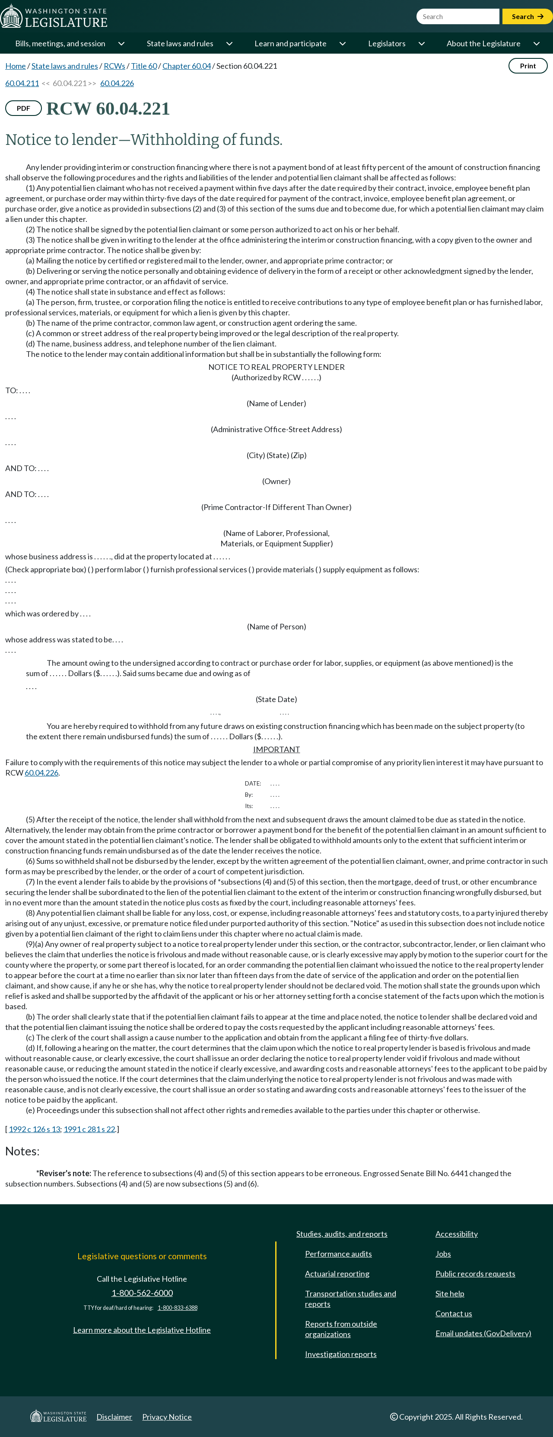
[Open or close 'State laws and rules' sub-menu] (229, 43)
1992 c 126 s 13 (34, 1129)
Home (15, 66)
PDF (23, 108)
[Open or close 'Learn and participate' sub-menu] (342, 43)
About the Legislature (484, 43)
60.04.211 (22, 83)
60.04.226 (117, 83)
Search (527, 16)
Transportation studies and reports (350, 1299)
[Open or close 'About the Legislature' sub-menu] (536, 43)
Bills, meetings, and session (60, 43)
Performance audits (338, 1253)
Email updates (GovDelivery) (483, 1333)
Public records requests (475, 1273)
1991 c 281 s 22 (89, 1129)
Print (528, 65)
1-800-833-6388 (177, 1308)
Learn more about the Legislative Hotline (142, 1329)
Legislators (387, 43)
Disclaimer (114, 1416)
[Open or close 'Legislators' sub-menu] (421, 43)
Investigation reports (341, 1354)
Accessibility (456, 1233)
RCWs (114, 66)
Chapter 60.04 (186, 66)
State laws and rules (180, 43)
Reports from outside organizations (341, 1329)
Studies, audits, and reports (342, 1233)
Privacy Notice (167, 1416)
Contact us (453, 1313)
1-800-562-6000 (142, 1293)
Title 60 (144, 66)
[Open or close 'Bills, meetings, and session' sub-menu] (121, 43)
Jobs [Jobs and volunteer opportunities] (443, 1253)
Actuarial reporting (337, 1273)
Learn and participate (290, 43)
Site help (449, 1293)
